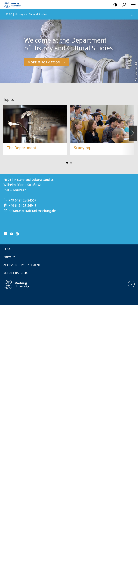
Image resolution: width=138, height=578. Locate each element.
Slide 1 (67, 159)
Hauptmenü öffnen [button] (132, 4)
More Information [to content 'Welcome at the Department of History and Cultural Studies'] (46, 62)
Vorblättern (132, 128)
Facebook (5, 230)
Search (123, 4)
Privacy (9, 253)
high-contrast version (114, 4)
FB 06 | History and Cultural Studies (132, 15)
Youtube (11, 230)
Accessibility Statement (22, 261)
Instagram (17, 230)
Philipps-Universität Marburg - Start (14, 4)
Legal (7, 245)
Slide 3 (71, 159)
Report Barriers (16, 269)
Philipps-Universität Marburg (20, 283)
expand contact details (131, 280)
